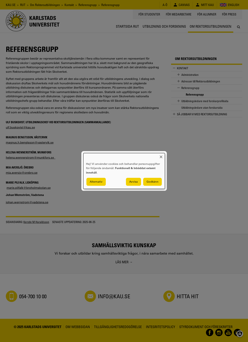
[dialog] (124, 171)
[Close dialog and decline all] (161, 155)
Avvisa (133, 182)
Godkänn (152, 182)
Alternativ (96, 182)
